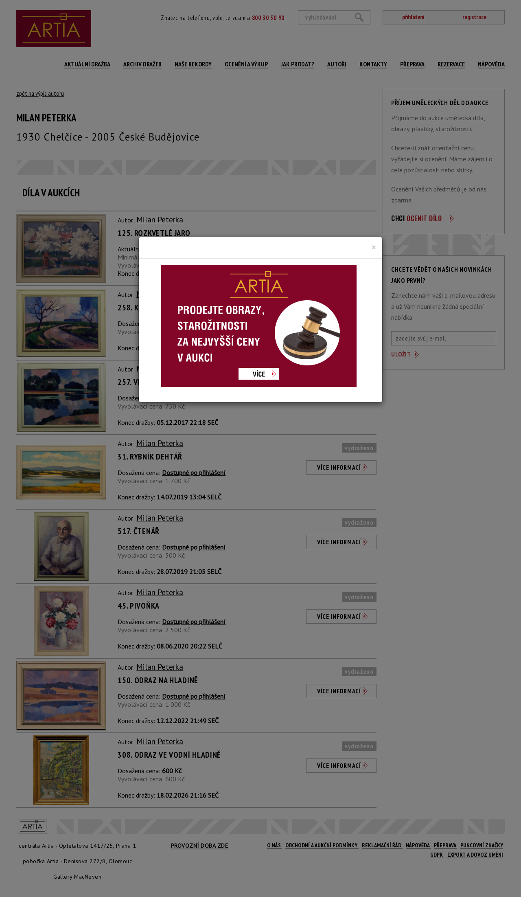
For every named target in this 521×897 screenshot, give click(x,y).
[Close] (374, 247)
